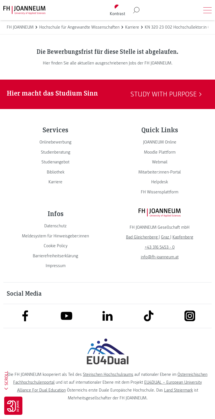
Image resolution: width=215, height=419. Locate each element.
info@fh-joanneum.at (160, 257)
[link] (55, 142)
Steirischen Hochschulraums (108, 374)
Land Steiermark (178, 390)
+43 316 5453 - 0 (160, 247)
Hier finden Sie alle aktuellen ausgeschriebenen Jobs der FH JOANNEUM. (107, 63)
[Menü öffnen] (207, 10)
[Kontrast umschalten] (117, 10)
